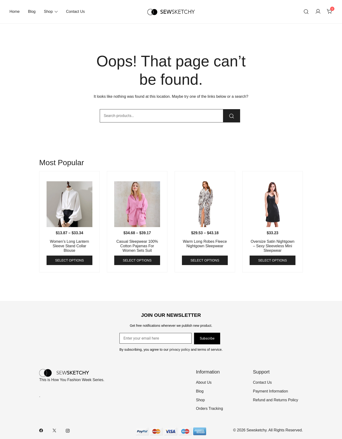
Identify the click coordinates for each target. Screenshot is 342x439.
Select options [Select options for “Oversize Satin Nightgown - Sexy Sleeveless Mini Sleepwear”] (272, 260)
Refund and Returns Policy (275, 400)
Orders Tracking (209, 408)
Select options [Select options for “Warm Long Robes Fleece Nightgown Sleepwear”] (204, 260)
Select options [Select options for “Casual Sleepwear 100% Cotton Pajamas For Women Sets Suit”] (137, 260)
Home (15, 11)
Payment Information (270, 391)
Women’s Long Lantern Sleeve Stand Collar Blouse (69, 245)
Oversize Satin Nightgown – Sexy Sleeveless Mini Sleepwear (272, 245)
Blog (32, 11)
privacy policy (179, 349)
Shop (48, 11)
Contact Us (75, 11)
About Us (204, 382)
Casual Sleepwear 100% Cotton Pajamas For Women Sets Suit (137, 245)
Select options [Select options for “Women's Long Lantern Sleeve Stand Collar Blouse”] (69, 260)
